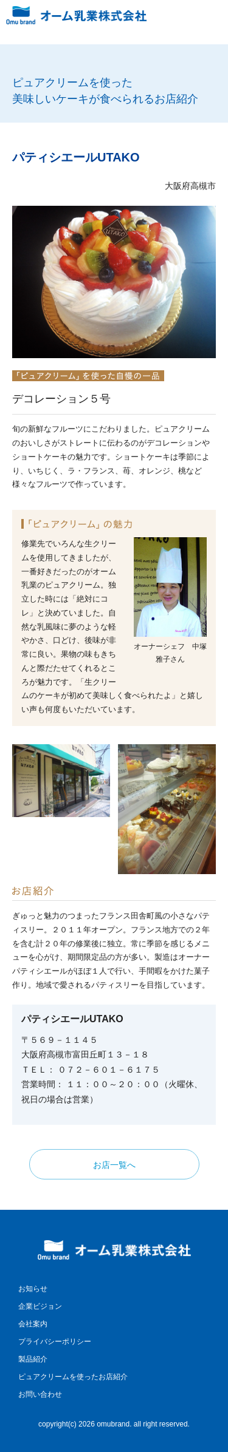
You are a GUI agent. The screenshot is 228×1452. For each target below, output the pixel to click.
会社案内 (32, 1324)
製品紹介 (32, 1359)
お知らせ (32, 1288)
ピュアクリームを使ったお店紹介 (73, 1376)
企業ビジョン (40, 1306)
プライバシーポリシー (54, 1341)
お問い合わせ (40, 1394)
